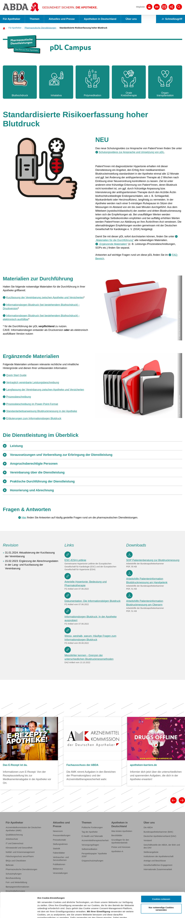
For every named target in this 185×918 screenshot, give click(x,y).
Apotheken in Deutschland (100, 19)
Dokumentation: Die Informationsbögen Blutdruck (92, 601)
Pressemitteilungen (61, 835)
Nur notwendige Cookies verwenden (161, 883)
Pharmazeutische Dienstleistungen (40, 28)
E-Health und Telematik (92, 836)
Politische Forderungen (92, 827)
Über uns (131, 19)
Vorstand (148, 840)
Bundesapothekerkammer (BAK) (158, 832)
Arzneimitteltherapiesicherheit (95, 840)
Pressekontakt (59, 840)
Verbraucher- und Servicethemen (61, 858)
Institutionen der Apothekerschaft (158, 856)
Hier (24, 517)
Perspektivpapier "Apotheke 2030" (94, 855)
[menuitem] (14, 28)
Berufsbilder (116, 835)
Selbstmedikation (89, 849)
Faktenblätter (59, 853)
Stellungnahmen (60, 844)
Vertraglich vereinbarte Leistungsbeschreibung (32, 382)
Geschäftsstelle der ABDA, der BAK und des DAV (162, 846)
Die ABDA (148, 827)
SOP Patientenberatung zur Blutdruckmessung (152, 560)
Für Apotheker (11, 19)
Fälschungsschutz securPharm (20, 856)
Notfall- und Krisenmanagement (20, 852)
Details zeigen (151, 912)
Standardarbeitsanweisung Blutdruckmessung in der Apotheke (41, 411)
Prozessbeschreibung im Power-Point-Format (32, 404)
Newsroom (58, 831)
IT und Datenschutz (14, 843)
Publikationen (59, 864)
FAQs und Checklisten (16, 861)
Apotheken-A (117, 851)
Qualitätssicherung (14, 835)
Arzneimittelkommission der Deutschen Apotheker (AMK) (23, 828)
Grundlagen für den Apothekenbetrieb (120, 841)
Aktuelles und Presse (62, 19)
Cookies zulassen (161, 874)
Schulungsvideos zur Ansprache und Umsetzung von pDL (131, 152)
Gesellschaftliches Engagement (158, 865)
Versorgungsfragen (90, 845)
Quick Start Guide (16, 375)
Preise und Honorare (120, 847)
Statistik (56, 848)
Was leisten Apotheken (121, 831)
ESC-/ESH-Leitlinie (75, 560)
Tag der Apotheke (90, 832)
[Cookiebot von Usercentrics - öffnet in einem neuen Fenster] (18, 912)
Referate (10, 865)
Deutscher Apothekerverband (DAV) (160, 836)
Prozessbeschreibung (18, 396)
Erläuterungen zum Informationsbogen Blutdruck (33, 418)
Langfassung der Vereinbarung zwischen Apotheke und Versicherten (45, 389)
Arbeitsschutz (12, 839)
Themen (34, 19)
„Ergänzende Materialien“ (113, 244)
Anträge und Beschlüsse (155, 861)
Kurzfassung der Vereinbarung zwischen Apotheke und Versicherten (44, 297)
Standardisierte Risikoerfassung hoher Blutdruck (83, 28)
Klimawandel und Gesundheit (19, 848)
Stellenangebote (151, 852)
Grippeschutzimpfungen (92, 861)
